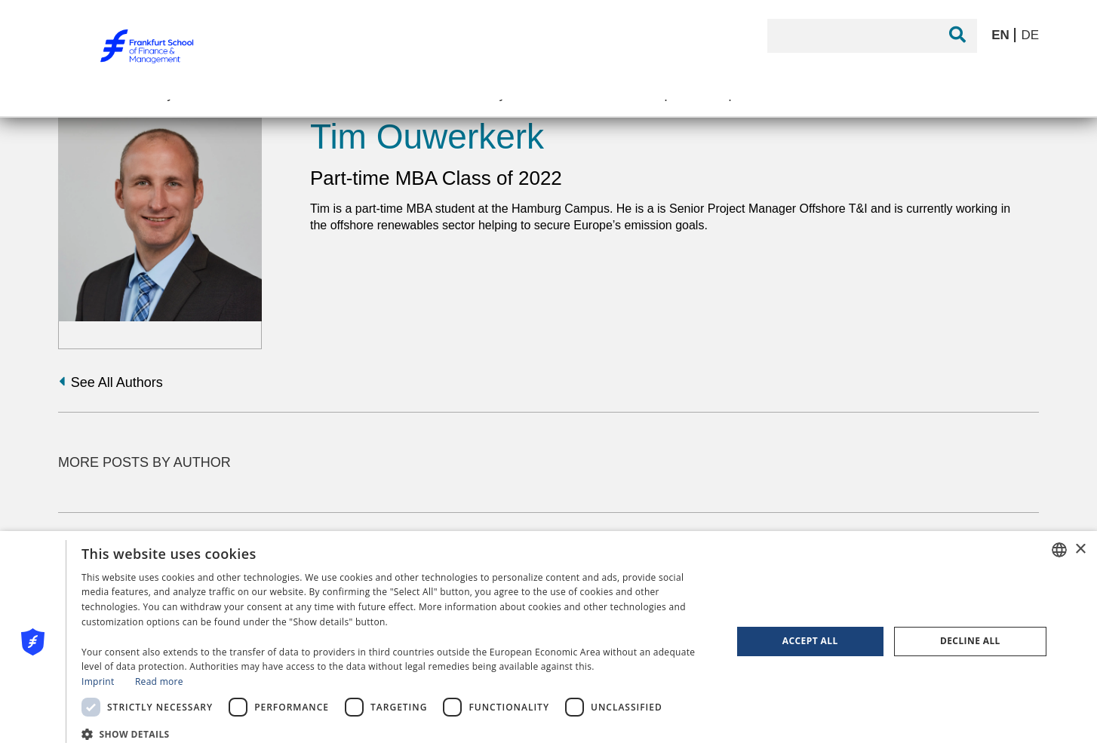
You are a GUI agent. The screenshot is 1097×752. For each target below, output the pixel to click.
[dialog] (548, 641)
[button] (396, 733)
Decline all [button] (970, 640)
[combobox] (1059, 549)
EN (1001, 35)
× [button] (1080, 549)
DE (1030, 35)
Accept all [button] (810, 640)
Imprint (97, 681)
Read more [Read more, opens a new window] (159, 681)
